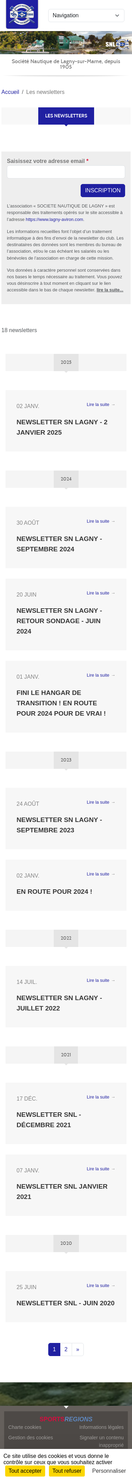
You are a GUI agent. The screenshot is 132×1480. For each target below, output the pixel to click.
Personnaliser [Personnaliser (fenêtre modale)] (109, 1471)
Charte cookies (24, 1427)
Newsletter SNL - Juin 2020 (65, 1303)
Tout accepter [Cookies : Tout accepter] (25, 1471)
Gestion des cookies (30, 1437)
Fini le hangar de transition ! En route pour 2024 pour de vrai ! (61, 703)
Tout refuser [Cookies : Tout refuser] (66, 1471)
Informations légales (101, 1427)
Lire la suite (98, 404)
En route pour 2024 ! (54, 891)
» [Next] (77, 1349)
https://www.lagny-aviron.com (54, 219)
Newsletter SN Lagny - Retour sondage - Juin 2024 (59, 621)
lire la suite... (110, 289)
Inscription (103, 190)
